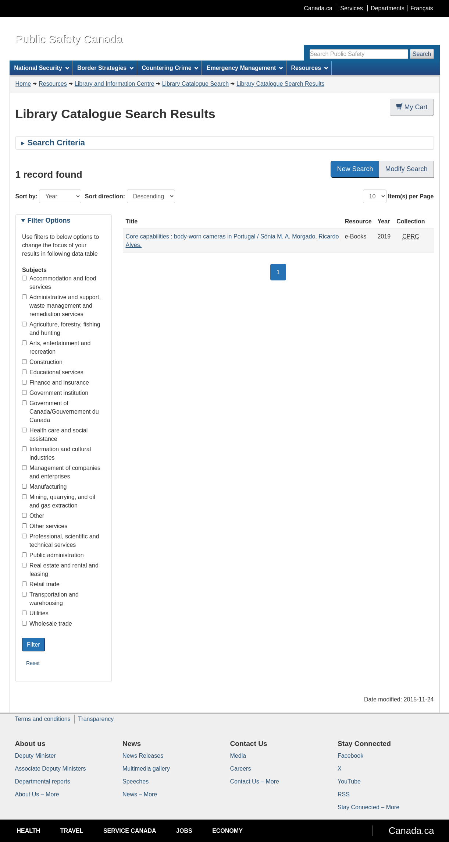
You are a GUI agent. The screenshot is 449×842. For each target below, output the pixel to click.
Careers (240, 768)
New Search (355, 169)
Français (421, 8)
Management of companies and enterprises (61, 472)
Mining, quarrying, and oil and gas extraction (58, 501)
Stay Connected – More (368, 807)
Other (33, 516)
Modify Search (406, 169)
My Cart (412, 107)
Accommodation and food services (59, 282)
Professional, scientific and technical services (60, 540)
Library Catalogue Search (195, 84)
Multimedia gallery (146, 768)
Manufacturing (44, 487)
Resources (53, 84)
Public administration (53, 555)
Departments (388, 8)
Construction (42, 362)
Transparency (96, 719)
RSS (344, 794)
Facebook (350, 756)
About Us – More (37, 794)
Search (422, 54)
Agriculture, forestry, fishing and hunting (61, 328)
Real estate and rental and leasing (60, 569)
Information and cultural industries (56, 453)
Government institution (55, 393)
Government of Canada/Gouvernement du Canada (60, 411)
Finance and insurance (55, 382)
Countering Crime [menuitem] (170, 68)
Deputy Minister (35, 756)
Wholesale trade (47, 623)
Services (351, 8)
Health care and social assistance (55, 434)
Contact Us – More (254, 781)
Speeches (135, 781)
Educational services (52, 372)
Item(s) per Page (411, 196)
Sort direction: (105, 196)
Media (238, 756)
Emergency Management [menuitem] (245, 68)
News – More (139, 794)
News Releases (142, 756)
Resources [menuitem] (309, 68)
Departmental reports (42, 781)
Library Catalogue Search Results (280, 84)
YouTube (349, 781)
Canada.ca (318, 8)
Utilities (35, 613)
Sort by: (26, 196)
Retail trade (41, 584)
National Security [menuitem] (41, 68)
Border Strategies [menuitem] (105, 68)
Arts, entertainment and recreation (56, 347)
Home (23, 84)
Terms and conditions (43, 719)
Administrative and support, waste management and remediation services (61, 305)
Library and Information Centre (114, 84)
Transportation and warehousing (50, 598)
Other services (44, 526)
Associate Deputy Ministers (50, 768)
